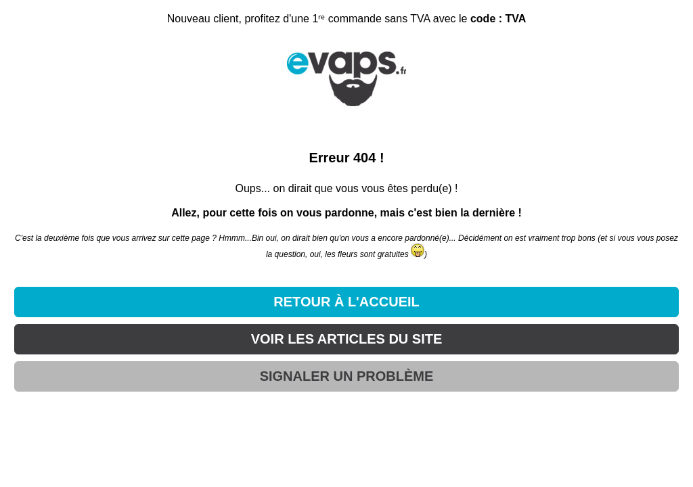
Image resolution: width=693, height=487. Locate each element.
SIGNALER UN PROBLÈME (347, 376)
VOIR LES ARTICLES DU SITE (347, 338)
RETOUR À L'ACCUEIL (346, 301)
